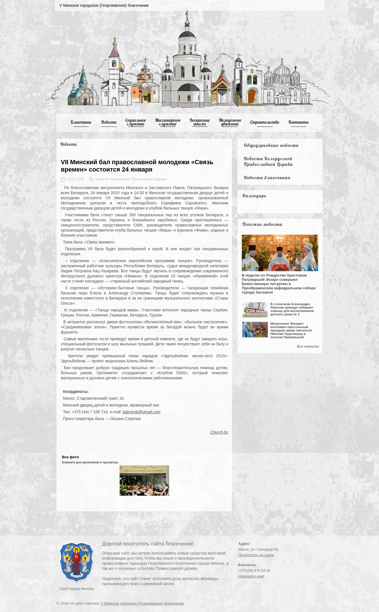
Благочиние (80, 122)
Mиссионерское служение (168, 122)
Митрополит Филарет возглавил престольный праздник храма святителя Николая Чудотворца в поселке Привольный (291, 330)
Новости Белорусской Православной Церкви (268, 161)
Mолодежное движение (230, 122)
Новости (109, 122)
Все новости (308, 346)
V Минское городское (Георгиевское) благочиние (142, 603)
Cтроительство (264, 122)
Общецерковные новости (271, 145)
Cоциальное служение (135, 122)
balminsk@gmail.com (141, 412)
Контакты (298, 122)
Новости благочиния (267, 177)
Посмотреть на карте (256, 555)
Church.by (219, 432)
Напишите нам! (251, 576)
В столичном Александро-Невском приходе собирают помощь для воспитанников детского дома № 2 (292, 309)
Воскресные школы (200, 122)
